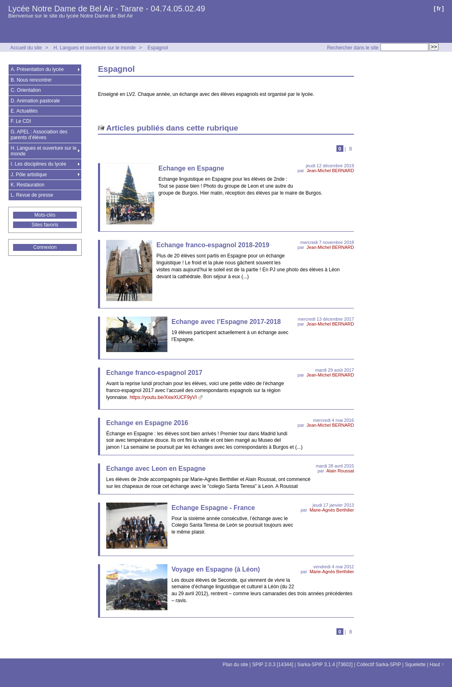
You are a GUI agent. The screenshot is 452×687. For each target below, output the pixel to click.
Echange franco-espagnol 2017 (154, 372)
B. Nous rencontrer (31, 80)
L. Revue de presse (32, 195)
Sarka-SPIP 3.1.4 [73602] (325, 664)
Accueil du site (26, 48)
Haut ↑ (437, 664)
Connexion (44, 247)
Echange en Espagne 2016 (147, 422)
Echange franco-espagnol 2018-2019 (212, 245)
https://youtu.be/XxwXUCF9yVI (163, 397)
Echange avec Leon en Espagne (156, 468)
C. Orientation (26, 90)
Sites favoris (44, 225)
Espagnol (157, 48)
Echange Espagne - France (213, 507)
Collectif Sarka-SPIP (379, 664)
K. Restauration (28, 185)
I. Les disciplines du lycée (38, 164)
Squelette (415, 664)
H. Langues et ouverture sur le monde (94, 48)
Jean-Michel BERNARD (330, 170)
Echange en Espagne (191, 168)
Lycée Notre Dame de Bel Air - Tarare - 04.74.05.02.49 (106, 8)
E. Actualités (24, 111)
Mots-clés (44, 215)
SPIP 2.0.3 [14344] (273, 664)
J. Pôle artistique (29, 174)
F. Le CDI (21, 121)
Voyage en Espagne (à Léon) (215, 569)
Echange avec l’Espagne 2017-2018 (226, 321)
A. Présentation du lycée (37, 69)
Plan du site (235, 664)
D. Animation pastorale (35, 101)
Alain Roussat (340, 470)
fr (438, 8)
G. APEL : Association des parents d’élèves (39, 134)
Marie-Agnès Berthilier (331, 509)
